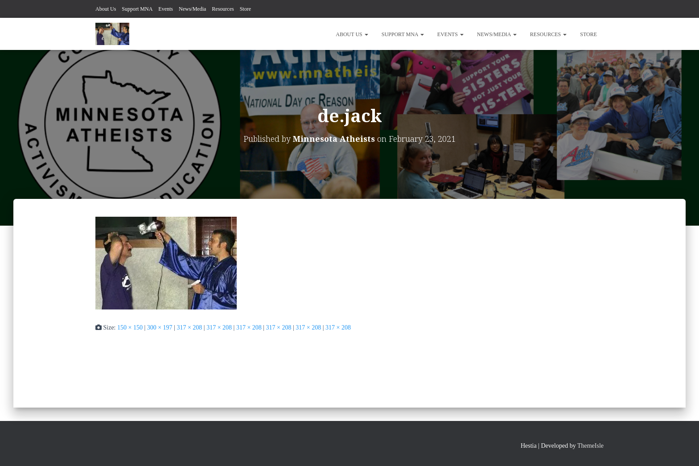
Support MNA (137, 9)
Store (245, 9)
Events (165, 9)
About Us (105, 9)
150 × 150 (130, 327)
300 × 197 (160, 327)
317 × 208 (189, 327)
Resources (223, 9)
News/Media (192, 9)
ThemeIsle (590, 445)
